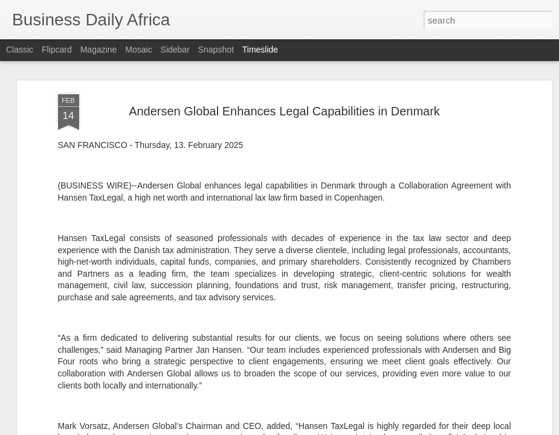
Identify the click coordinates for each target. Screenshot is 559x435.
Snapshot (216, 49)
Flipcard (57, 49)
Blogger (317, 428)
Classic (19, 49)
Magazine (98, 49)
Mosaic (138, 49)
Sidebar (175, 49)
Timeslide (260, 49)
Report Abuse (352, 428)
